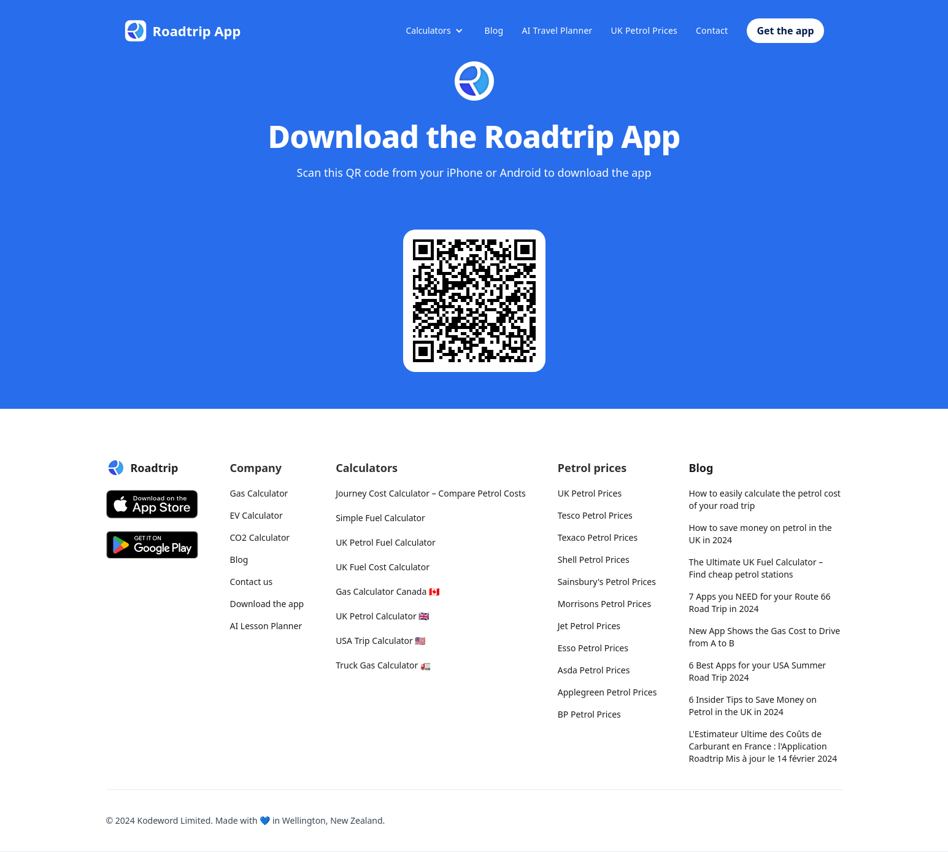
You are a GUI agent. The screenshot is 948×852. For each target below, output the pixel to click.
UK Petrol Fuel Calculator (386, 542)
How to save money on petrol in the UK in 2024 (760, 534)
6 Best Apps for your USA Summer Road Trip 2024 (758, 671)
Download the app (267, 604)
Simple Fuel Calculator (380, 518)
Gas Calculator (259, 493)
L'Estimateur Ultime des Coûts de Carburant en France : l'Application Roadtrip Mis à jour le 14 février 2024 (763, 746)
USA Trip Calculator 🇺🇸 (380, 640)
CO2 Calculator (260, 537)
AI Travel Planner (557, 30)
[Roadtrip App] (183, 31)
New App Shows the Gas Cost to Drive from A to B (765, 637)
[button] (434, 30)
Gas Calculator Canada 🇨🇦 (387, 591)
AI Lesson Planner (266, 626)
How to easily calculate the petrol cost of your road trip (765, 499)
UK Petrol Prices (644, 30)
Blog (494, 30)
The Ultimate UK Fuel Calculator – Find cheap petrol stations (756, 568)
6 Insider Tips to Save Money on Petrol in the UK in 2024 (753, 706)
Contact (712, 30)
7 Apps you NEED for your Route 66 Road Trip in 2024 (760, 602)
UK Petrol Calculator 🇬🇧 (382, 616)
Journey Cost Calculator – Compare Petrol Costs (431, 493)
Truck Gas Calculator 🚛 (383, 665)
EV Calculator (256, 515)
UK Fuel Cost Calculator (383, 567)
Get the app (785, 30)
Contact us (251, 581)
